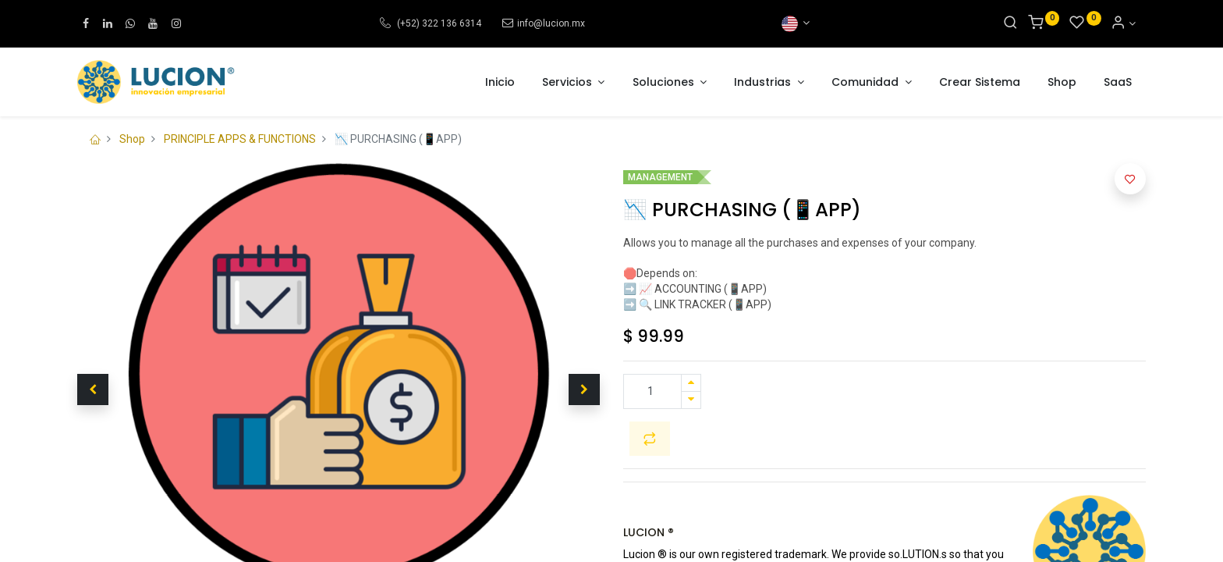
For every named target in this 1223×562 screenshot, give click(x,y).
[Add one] (691, 383)
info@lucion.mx (551, 23)
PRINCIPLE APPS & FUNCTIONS (240, 139)
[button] (92, 389)
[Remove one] (691, 400)
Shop (132, 139)
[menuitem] (500, 83)
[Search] (1010, 23)
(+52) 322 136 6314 (438, 23)
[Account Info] (1123, 23)
